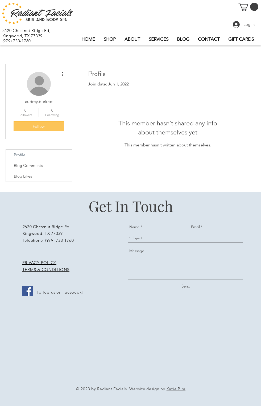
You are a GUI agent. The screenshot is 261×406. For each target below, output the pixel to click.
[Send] (185, 286)
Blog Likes (23, 176)
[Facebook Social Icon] (27, 291)
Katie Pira (176, 388)
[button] (248, 7)
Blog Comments (28, 165)
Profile (19, 154)
